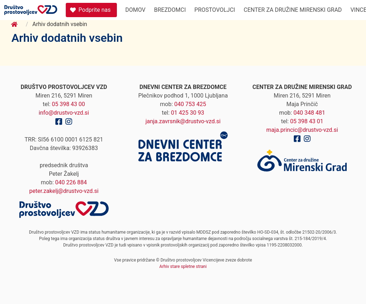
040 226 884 (71, 182)
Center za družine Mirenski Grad (293, 9)
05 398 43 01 (306, 121)
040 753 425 (190, 104)
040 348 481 (309, 112)
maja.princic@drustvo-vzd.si (302, 129)
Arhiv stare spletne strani (183, 266)
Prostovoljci (214, 9)
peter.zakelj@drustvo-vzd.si (64, 191)
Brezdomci (170, 9)
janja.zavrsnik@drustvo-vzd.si (183, 121)
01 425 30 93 (187, 112)
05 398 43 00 (68, 104)
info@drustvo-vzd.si (64, 112)
